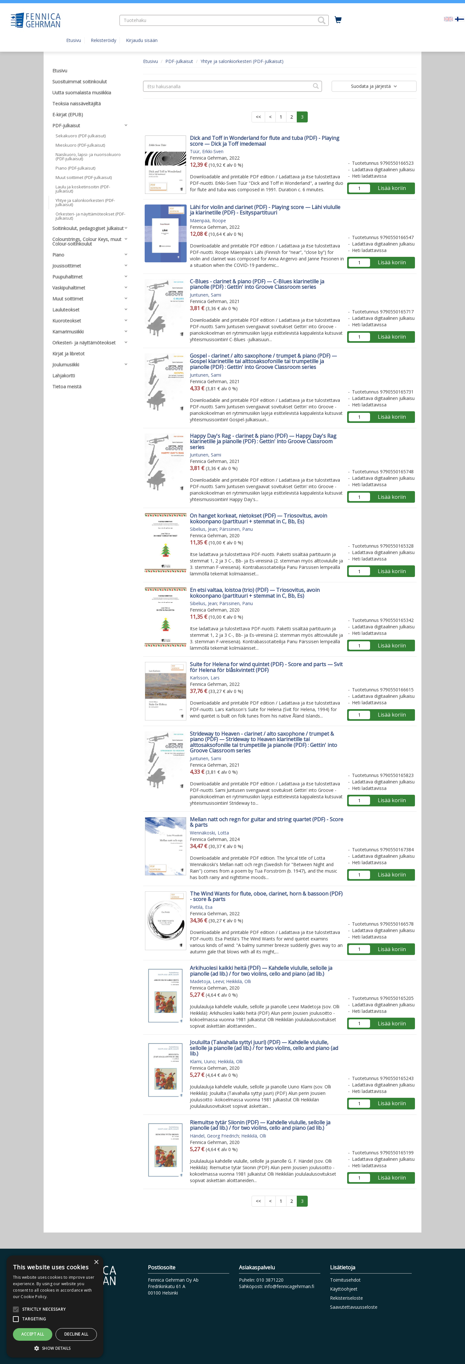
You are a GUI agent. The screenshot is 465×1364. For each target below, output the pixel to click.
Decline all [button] (76, 1334)
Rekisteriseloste (346, 1298)
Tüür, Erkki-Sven (206, 151)
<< (258, 117)
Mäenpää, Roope (208, 220)
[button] (322, 20)
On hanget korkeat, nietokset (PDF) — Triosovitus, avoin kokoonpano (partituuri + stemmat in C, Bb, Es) (258, 518)
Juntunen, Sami (205, 295)
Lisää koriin (392, 188)
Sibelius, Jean (203, 529)
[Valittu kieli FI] (459, 19)
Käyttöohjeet (343, 1289)
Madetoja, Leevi (207, 981)
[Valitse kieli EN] (448, 19)
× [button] (96, 1262)
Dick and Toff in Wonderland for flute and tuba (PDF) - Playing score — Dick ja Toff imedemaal (264, 140)
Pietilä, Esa (201, 907)
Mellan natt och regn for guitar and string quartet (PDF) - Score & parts (266, 822)
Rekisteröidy (103, 40)
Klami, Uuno (202, 1061)
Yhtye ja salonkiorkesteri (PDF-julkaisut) (242, 61)
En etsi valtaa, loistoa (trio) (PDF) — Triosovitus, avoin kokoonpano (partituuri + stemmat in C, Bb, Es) (255, 592)
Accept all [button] (32, 1334)
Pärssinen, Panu (236, 529)
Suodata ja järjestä (374, 86)
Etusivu (73, 40)
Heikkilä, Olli (238, 981)
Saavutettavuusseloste (353, 1307)
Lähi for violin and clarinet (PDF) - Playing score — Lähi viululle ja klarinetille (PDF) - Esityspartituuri (265, 210)
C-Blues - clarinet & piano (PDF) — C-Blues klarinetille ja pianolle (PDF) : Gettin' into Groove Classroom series (257, 284)
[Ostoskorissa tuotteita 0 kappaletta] (338, 20)
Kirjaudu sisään (142, 40)
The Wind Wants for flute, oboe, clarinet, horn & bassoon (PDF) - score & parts (266, 896)
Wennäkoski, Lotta (209, 833)
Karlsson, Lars (205, 678)
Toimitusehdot (345, 1280)
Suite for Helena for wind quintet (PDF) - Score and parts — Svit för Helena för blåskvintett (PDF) (266, 667)
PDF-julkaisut (179, 61)
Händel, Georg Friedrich (214, 1136)
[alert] (54, 1306)
